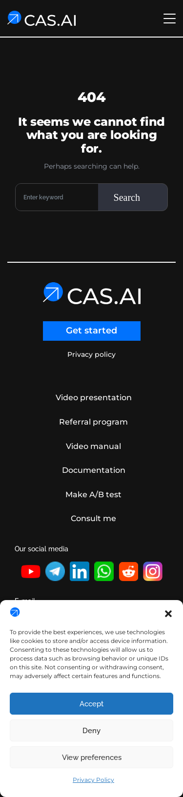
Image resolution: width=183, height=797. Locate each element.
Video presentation (94, 397)
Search (127, 197)
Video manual (93, 446)
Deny (91, 730)
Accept (91, 704)
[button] (168, 613)
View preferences (92, 757)
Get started (91, 330)
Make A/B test (93, 494)
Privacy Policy (93, 779)
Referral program (93, 422)
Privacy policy (91, 354)
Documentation (93, 470)
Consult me (93, 518)
